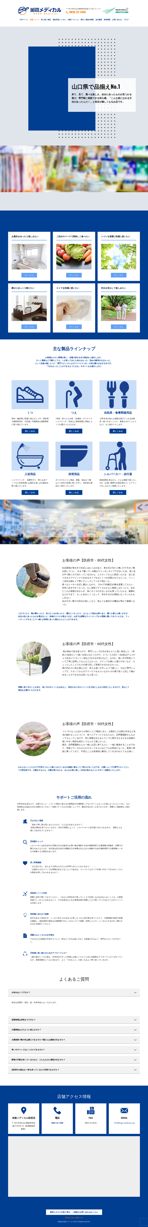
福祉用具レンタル (59, 19)
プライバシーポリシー (74, 1217)
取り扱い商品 (46, 19)
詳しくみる (29, 275)
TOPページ (23, 19)
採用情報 (107, 19)
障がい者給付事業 (87, 19)
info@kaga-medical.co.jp (124, 1123)
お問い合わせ (117, 19)
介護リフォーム (73, 19)
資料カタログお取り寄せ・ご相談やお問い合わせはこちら (74, 1212)
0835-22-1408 (76, 12)
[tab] (74, 992)
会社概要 (99, 19)
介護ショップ (34, 19)
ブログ (126, 19)
